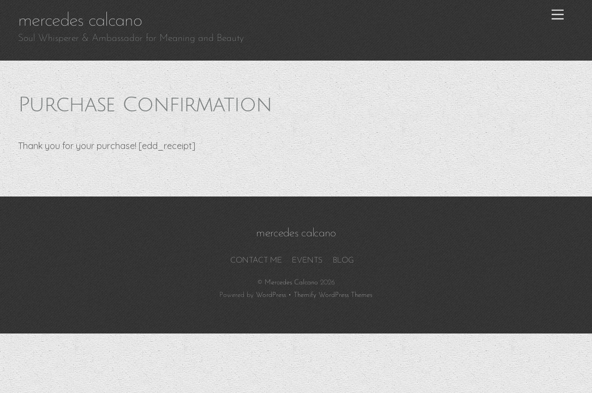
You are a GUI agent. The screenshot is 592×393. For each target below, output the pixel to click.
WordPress (271, 295)
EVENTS (307, 261)
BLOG (343, 261)
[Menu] (558, 15)
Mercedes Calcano (291, 282)
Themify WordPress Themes (333, 295)
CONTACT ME (256, 261)
